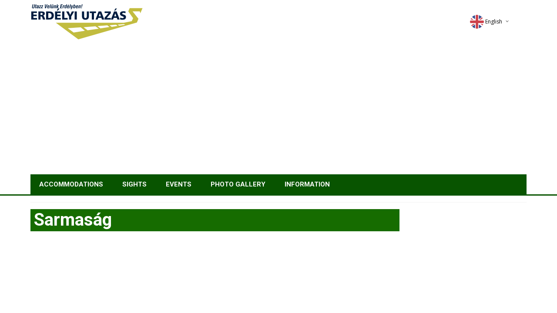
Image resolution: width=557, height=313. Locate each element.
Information (307, 184)
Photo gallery (238, 184)
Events (178, 184)
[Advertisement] (278, 109)
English (486, 21)
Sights (134, 184)
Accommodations (71, 184)
